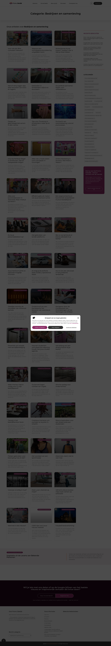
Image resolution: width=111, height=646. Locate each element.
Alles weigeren (55, 327)
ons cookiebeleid (74, 323)
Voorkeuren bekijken (71, 327)
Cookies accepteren (40, 327)
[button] (78, 318)
